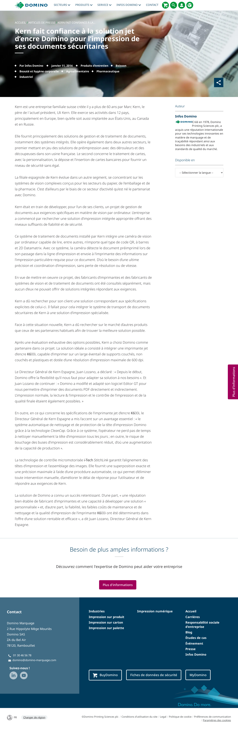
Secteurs (62, 5)
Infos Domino (129, 5)
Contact (152, 5)
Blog (188, 632)
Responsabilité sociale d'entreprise (202, 624)
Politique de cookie (180, 716)
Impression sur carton (106, 622)
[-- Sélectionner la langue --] (199, 172)
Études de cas (195, 638)
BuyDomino (105, 675)
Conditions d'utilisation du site (139, 716)
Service (104, 5)
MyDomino (198, 675)
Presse (190, 649)
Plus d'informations (118, 585)
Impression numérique (155, 611)
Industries (97, 611)
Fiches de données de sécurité (153, 675)
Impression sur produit (106, 617)
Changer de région (34, 717)
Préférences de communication (212, 716)
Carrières (192, 617)
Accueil (190, 611)
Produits (84, 5)
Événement (194, 643)
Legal (163, 716)
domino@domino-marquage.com (34, 660)
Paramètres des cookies (217, 720)
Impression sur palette (106, 628)
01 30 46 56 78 (22, 655)
